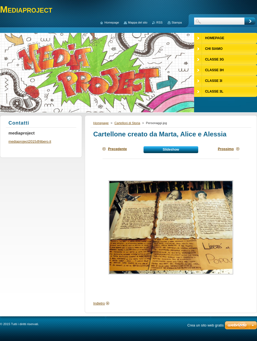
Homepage (101, 123)
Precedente (117, 149)
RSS (159, 22)
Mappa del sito (137, 22)
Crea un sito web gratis (205, 325)
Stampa (177, 22)
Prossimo (226, 149)
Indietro (99, 303)
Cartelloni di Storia (127, 123)
